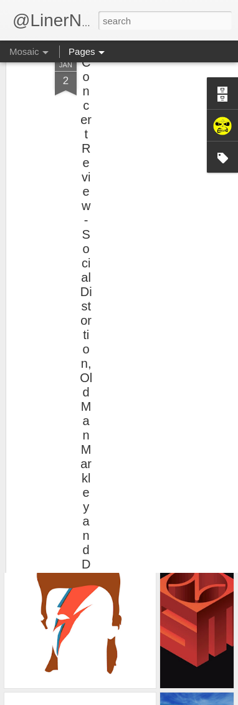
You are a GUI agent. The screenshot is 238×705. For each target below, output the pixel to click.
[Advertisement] (131, 108)
